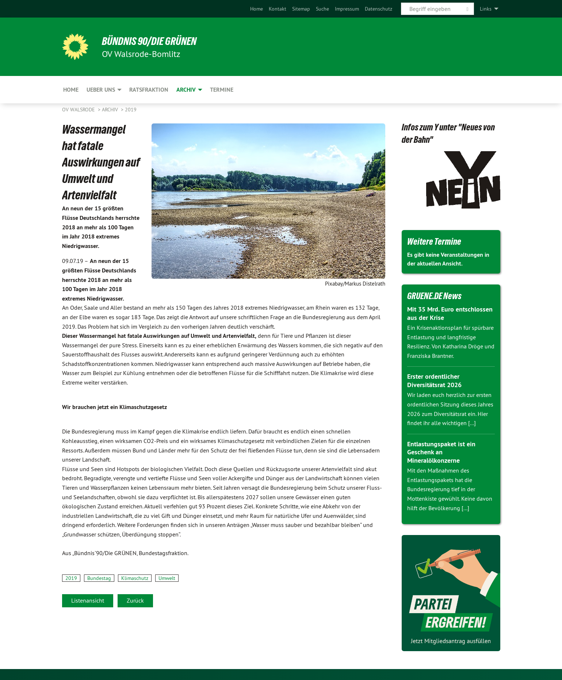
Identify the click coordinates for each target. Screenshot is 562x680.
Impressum (347, 8)
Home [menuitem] (71, 89)
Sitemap (301, 8)
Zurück (135, 600)
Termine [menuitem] (221, 89)
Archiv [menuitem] (186, 89)
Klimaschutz (134, 578)
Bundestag (99, 578)
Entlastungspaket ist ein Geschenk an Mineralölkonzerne (441, 452)
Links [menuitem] (486, 8)
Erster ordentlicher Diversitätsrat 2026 (434, 380)
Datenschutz (378, 8)
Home (256, 8)
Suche (322, 8)
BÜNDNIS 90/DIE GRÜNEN (152, 40)
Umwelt (166, 578)
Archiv (110, 109)
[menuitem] (256, 9)
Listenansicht (87, 600)
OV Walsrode (79, 109)
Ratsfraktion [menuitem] (148, 89)
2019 (131, 109)
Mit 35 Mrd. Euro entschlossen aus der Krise (450, 313)
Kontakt (277, 8)
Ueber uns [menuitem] (101, 89)
